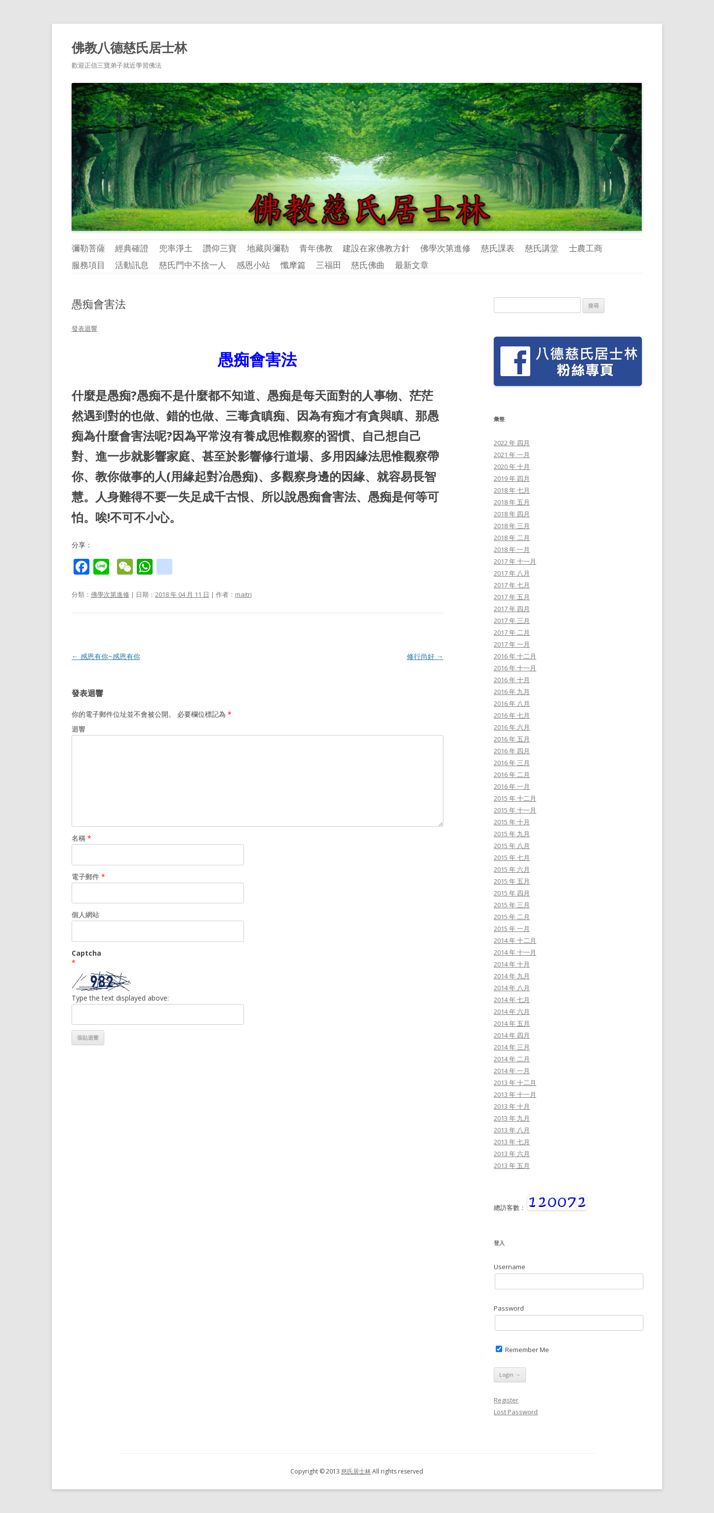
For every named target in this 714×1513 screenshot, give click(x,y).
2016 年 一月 (512, 786)
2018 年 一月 (512, 549)
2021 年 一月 (512, 454)
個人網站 (85, 914)
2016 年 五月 (512, 739)
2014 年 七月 (512, 999)
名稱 (81, 838)
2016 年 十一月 (515, 667)
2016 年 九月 (512, 691)
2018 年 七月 (512, 490)
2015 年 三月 (512, 904)
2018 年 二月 (512, 537)
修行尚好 (425, 656)
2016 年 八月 (512, 703)
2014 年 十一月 (515, 952)
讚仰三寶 (220, 248)
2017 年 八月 (512, 573)
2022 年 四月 (512, 442)
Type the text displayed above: (120, 998)
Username (509, 1266)
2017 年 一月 (512, 644)
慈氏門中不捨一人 (192, 265)
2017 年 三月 (512, 620)
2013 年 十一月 (515, 1094)
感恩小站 (253, 265)
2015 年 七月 (512, 857)
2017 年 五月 (512, 596)
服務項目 (88, 265)
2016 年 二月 (512, 774)
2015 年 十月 (512, 821)
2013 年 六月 (512, 1153)
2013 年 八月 (512, 1129)
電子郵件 (88, 876)
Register (506, 1400)
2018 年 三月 (512, 525)
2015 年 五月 (512, 881)
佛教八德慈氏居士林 (129, 47)
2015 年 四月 (512, 893)
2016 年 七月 (512, 715)
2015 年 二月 (512, 916)
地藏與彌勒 (268, 248)
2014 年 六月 (512, 1011)
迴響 (78, 729)
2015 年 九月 (512, 833)
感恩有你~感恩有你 (106, 656)
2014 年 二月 (512, 1058)
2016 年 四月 (512, 750)
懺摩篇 (293, 265)
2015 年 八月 (512, 845)
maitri (243, 594)
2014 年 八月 (512, 987)
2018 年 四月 (512, 513)
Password (509, 1308)
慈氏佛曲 (368, 265)
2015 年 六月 (512, 869)
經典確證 (132, 248)
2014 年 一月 (512, 1070)
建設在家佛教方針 (376, 248)
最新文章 (412, 265)
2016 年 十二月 (515, 656)
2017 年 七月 (512, 585)
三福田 (328, 265)
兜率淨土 (176, 248)
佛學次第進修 (445, 248)
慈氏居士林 (356, 1471)
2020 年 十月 (512, 466)
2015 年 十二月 (515, 798)
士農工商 (585, 248)
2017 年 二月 (512, 632)
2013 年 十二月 (515, 1082)
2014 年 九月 (512, 975)
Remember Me (522, 1349)
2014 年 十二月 (515, 940)
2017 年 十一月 (515, 561)
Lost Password (516, 1411)
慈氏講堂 (541, 248)
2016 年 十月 (512, 679)
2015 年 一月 (512, 928)
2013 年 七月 (512, 1141)
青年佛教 (316, 248)
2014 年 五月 (512, 1023)
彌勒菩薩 (88, 248)
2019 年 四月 (512, 478)
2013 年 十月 (512, 1106)
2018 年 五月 (512, 502)
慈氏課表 (498, 248)
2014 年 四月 (512, 1035)
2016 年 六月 (512, 727)
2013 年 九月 (512, 1118)
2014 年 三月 (512, 1047)
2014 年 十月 (512, 964)
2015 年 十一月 (515, 810)
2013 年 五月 (512, 1165)
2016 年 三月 (512, 762)
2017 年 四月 (512, 608)
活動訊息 (132, 265)
